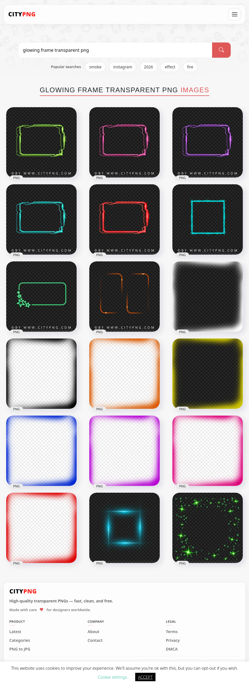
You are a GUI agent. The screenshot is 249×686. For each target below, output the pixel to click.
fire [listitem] (190, 67)
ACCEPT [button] (145, 677)
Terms (172, 631)
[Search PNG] (115, 50)
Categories (19, 640)
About (93, 631)
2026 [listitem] (148, 67)
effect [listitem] (170, 67)
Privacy (173, 640)
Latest (15, 631)
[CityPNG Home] (22, 14)
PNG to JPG (19, 649)
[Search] (221, 50)
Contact (95, 640)
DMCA (172, 649)
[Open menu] (234, 14)
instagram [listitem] (122, 67)
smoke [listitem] (95, 67)
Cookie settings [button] (112, 677)
